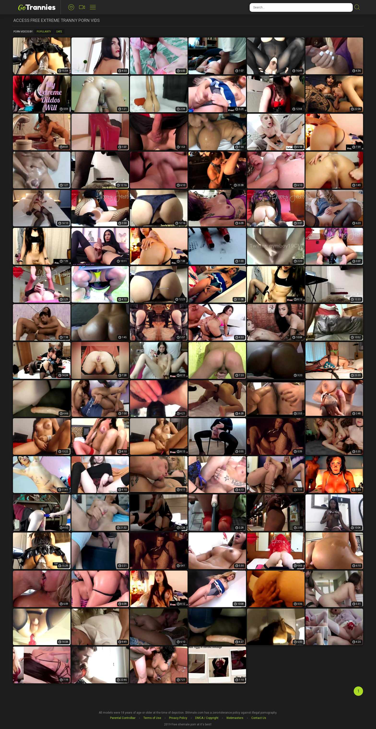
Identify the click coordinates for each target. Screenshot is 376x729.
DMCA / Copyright (206, 718)
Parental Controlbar (122, 718)
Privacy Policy (178, 718)
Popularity (44, 31)
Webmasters (234, 718)
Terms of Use (152, 718)
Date (59, 31)
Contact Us (258, 718)
